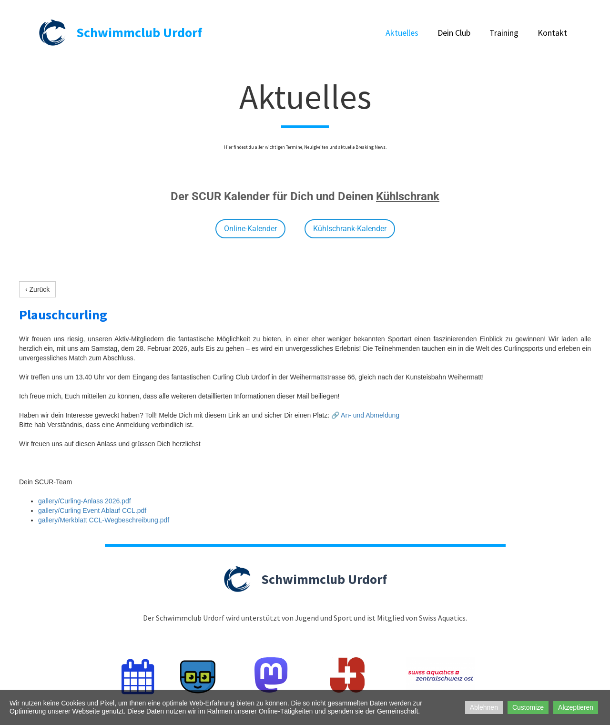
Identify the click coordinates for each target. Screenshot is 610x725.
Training (503, 32)
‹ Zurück (37, 289)
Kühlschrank (407, 196)
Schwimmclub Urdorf (139, 32)
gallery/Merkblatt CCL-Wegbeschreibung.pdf (103, 520)
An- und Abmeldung (370, 415)
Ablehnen (484, 707)
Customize (528, 707)
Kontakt (552, 32)
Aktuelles (402, 32)
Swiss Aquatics (442, 618)
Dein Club (453, 32)
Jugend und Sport (323, 618)
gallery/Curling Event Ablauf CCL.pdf (92, 510)
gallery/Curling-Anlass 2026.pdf (84, 501)
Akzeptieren (575, 707)
